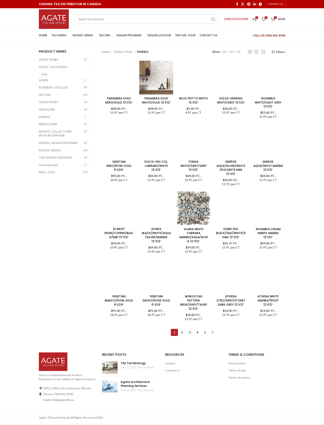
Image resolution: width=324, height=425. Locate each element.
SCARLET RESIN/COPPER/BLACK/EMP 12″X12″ (118, 232)
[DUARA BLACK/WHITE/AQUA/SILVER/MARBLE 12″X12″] (156, 208)
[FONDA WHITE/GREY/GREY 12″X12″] (193, 140)
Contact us (172, 365)
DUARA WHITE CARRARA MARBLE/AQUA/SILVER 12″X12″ (193, 234)
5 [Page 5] (205, 327)
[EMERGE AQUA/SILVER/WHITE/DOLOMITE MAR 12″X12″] (231, 140)
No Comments (146, 362)
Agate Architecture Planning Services (135, 379)
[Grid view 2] (250, 51)
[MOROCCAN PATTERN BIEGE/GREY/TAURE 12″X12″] (193, 265)
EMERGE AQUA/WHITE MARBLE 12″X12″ (268, 165)
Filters (280, 51)
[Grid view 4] (263, 51)
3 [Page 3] (190, 327)
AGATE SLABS (48, 59)
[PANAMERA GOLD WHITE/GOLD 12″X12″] (156, 77)
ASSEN (43, 80)
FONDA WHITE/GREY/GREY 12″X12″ (193, 165)
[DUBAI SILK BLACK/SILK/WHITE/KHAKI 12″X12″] (231, 208)
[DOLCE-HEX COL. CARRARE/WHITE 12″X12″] (156, 140)
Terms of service (239, 372)
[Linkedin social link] (254, 4)
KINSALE (45, 117)
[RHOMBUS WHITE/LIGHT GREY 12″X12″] (268, 77)
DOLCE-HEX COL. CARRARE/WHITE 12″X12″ (156, 165)
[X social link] (243, 4)
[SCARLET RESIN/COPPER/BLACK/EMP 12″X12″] (118, 208)
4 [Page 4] (197, 327)
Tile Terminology (133, 358)
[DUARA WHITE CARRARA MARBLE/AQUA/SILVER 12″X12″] (193, 208)
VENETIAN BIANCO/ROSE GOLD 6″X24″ (118, 300)
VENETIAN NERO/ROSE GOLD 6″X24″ (119, 165)
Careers (170, 358)
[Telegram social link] (260, 4)
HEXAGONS (47, 109)
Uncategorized (48, 165)
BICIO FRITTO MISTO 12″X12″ (194, 100)
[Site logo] (54, 18)
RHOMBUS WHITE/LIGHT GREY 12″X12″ (268, 102)
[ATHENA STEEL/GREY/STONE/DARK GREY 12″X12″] (231, 275)
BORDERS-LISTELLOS (53, 87)
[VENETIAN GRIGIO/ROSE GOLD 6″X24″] (156, 275)
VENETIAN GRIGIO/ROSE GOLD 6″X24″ (156, 300)
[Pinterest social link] (249, 4)
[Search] (146, 19)
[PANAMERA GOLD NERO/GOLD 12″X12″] (118, 77)
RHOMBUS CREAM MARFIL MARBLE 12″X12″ (268, 232)
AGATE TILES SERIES (53, 67)
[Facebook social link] (237, 4)
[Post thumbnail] (110, 362)
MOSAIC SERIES (50, 150)
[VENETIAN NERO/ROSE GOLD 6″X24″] (118, 140)
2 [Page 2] (182, 327)
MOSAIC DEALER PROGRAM (58, 143)
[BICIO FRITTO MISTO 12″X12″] (193, 77)
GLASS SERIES (48, 102)
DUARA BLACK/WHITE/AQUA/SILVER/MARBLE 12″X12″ (156, 234)
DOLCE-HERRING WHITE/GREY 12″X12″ (231, 100)
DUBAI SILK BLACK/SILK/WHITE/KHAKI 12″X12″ (231, 232)
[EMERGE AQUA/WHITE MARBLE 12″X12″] (268, 140)
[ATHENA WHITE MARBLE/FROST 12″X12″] (268, 275)
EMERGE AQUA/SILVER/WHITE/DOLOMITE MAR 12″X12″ (231, 167)
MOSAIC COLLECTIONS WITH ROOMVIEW (55, 133)
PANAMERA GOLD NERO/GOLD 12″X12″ (119, 100)
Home (106, 51)
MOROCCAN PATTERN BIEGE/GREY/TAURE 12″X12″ (193, 280)
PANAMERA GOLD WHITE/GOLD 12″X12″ (156, 102)
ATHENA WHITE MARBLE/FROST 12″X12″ (268, 300)
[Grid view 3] (256, 51)
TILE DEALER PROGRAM (55, 157)
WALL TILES (47, 172)
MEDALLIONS (48, 124)
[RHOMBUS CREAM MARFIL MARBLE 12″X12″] (268, 208)
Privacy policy (237, 358)
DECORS (45, 95)
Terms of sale (237, 365)
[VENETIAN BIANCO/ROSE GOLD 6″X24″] (118, 275)
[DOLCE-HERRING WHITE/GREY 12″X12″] (231, 77)
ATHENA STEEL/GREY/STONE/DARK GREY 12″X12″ (231, 300)
